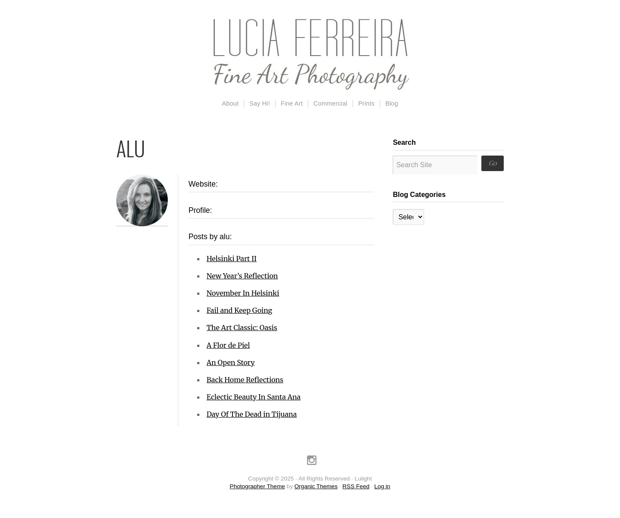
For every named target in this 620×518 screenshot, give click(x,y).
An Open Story (231, 362)
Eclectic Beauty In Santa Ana (254, 397)
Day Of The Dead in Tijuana (252, 414)
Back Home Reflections (245, 379)
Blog (391, 103)
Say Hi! (259, 103)
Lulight (310, 53)
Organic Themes (316, 486)
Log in (382, 486)
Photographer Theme (257, 486)
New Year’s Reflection (242, 275)
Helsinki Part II (232, 258)
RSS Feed (355, 486)
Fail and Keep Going (240, 310)
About (230, 103)
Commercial (330, 103)
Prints (366, 103)
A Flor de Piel (228, 345)
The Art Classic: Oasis (242, 327)
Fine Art (292, 103)
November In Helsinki (243, 293)
